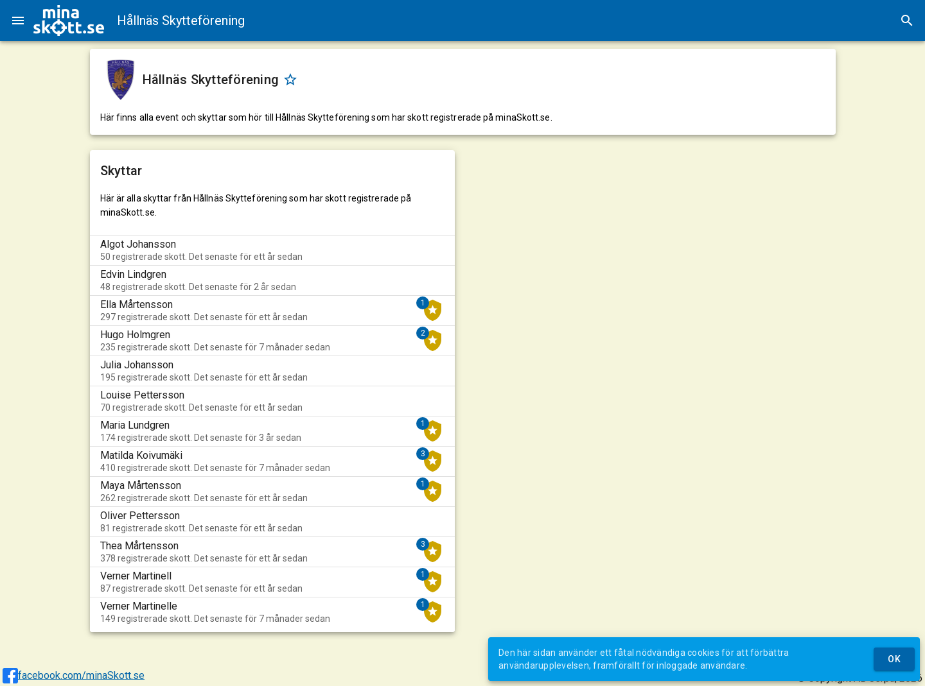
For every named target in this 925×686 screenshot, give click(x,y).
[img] (68, 20)
